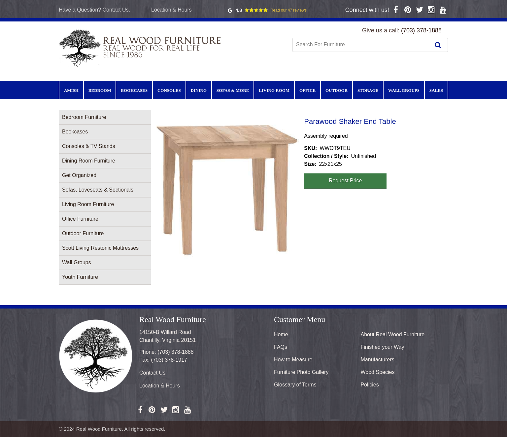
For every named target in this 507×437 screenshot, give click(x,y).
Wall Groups (76, 262)
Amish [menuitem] (71, 90)
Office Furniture (80, 219)
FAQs (280, 347)
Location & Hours (171, 10)
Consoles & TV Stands (88, 146)
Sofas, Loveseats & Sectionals (97, 190)
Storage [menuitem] (367, 90)
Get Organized (79, 175)
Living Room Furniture (88, 204)
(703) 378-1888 (421, 30)
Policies (370, 384)
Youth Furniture (80, 277)
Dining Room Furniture (88, 161)
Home (281, 334)
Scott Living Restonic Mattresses (100, 248)
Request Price (345, 180)
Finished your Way (382, 347)
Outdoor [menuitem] (336, 90)
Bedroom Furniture (84, 117)
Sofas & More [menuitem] (233, 90)
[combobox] (362, 44)
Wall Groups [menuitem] (404, 90)
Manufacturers (377, 359)
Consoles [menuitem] (169, 90)
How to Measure (293, 359)
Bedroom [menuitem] (99, 90)
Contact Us (152, 373)
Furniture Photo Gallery (301, 372)
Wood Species (378, 372)
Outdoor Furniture (83, 233)
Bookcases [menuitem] (134, 90)
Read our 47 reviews (288, 10)
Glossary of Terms (295, 384)
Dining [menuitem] (199, 90)
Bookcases (75, 131)
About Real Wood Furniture (393, 334)
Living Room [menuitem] (274, 90)
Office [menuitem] (307, 90)
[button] (227, 188)
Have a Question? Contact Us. (94, 10)
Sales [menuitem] (436, 90)
